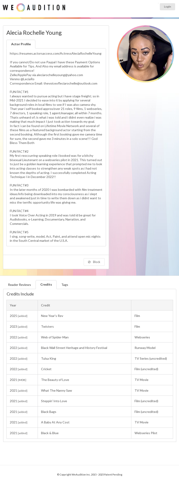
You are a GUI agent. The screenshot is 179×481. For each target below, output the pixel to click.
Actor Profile (21, 44)
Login (167, 6)
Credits (46, 284)
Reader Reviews (19, 285)
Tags (64, 285)
